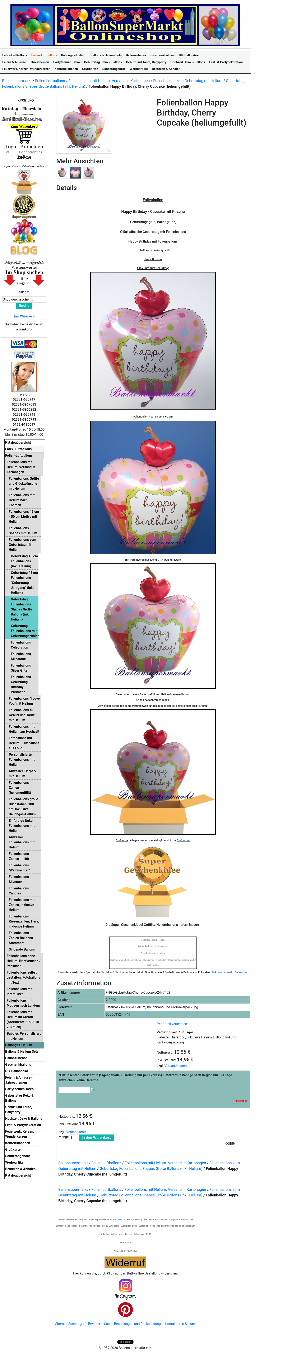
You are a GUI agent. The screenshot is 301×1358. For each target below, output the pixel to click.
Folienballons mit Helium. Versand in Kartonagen (109, 80)
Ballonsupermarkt (17, 80)
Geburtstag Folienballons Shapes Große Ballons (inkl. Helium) (151, 1168)
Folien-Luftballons (50, 80)
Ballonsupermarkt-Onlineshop (230, 972)
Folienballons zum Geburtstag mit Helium (187, 80)
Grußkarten (183, 840)
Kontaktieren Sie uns (180, 1324)
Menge (64, 1137)
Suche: (24, 292)
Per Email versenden (172, 1024)
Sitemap (61, 1324)
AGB (120, 1219)
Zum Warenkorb (24, 316)
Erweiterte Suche (100, 1324)
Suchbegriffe (77, 1324)
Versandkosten (176, 1066)
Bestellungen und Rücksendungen (139, 1324)
